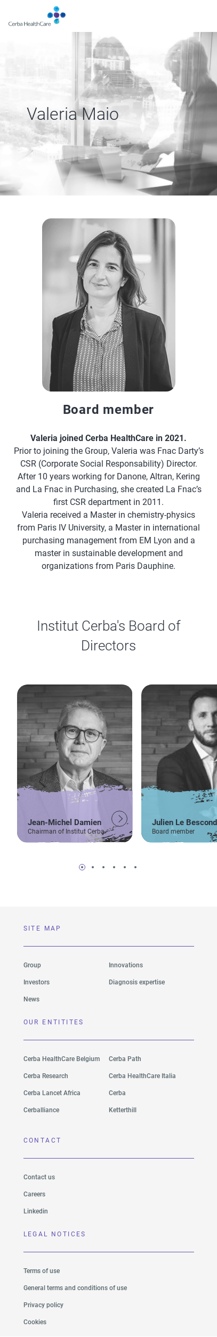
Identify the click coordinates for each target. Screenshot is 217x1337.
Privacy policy (43, 1305)
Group (32, 965)
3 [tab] (103, 867)
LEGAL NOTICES (54, 1234)
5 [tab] (125, 867)
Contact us (39, 1177)
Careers (34, 1194)
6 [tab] (135, 867)
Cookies (34, 1322)
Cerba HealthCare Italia (142, 1076)
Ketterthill (122, 1110)
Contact (42, 1140)
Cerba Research (45, 1076)
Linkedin (35, 1211)
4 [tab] (114, 867)
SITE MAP (42, 928)
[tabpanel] (75, 761)
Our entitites (53, 1022)
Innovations (126, 965)
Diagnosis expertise (137, 982)
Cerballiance (41, 1110)
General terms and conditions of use (75, 1288)
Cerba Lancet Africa (52, 1093)
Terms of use (41, 1271)
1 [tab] (82, 867)
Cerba (117, 1093)
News (31, 999)
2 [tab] (93, 867)
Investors (36, 982)
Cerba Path (125, 1059)
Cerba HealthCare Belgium (61, 1059)
